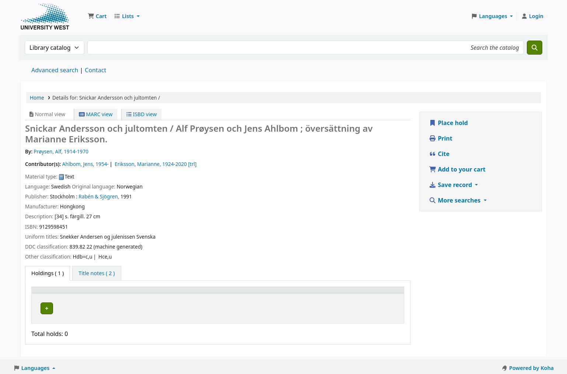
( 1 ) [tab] (47, 273)
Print (440, 138)
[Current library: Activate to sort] (142, 293)
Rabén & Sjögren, (98, 196)
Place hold (448, 123)
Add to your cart (457, 169)
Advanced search (54, 70)
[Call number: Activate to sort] (236, 293)
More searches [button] (455, 200)
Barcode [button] (346, 293)
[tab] (96, 273)
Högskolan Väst (117, 307)
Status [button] (294, 293)
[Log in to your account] (532, 16)
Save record (451, 185)
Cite (439, 154)
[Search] (534, 48)
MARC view (96, 114)
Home (37, 97)
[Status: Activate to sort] (307, 293)
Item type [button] (47, 293)
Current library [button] (117, 293)
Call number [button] (209, 293)
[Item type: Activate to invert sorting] (63, 293)
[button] (97, 16)
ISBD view (141, 114)
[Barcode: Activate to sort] (368, 293)
